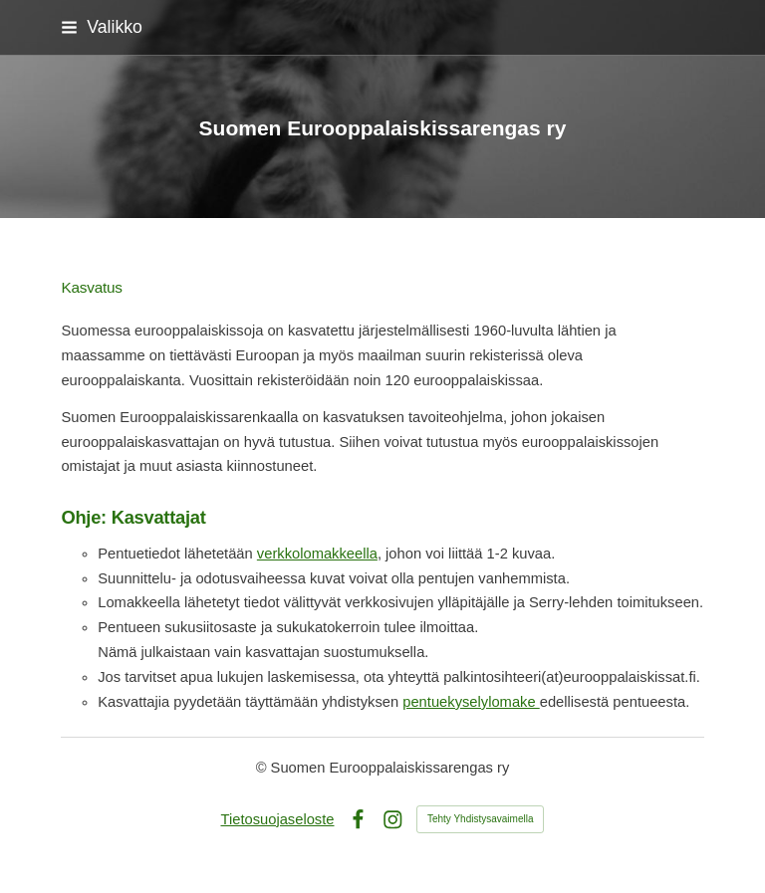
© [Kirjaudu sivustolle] (263, 768)
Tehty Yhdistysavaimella (480, 818)
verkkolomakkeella (317, 553)
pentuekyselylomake (470, 702)
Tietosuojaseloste (278, 819)
